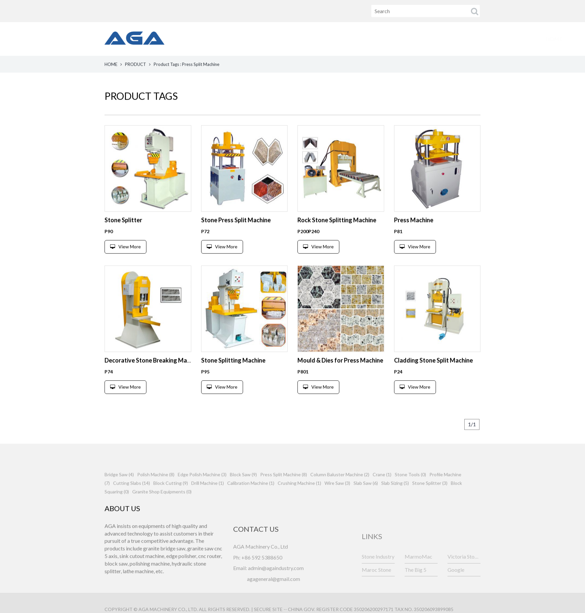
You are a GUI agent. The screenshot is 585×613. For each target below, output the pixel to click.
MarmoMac (418, 572)
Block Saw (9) (243, 491)
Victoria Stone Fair (463, 572)
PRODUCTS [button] (252, 39)
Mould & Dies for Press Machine (340, 377)
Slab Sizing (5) (395, 499)
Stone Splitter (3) (429, 499)
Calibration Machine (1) (250, 499)
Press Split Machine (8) (283, 491)
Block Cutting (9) (170, 499)
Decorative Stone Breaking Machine (153, 377)
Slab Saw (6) (366, 499)
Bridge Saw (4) (119, 491)
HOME (204, 39)
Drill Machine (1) (207, 499)
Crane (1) (382, 491)
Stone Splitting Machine (233, 377)
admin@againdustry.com (276, 595)
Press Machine (413, 237)
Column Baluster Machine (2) (339, 491)
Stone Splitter (123, 237)
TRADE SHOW (431, 39)
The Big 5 (415, 585)
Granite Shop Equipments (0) (162, 508)
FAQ (385, 39)
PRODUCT (135, 65)
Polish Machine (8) (155, 491)
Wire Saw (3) (337, 499)
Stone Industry (378, 572)
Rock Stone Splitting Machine (336, 237)
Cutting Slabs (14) (131, 499)
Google (455, 585)
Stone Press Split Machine (236, 237)
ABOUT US (305, 39)
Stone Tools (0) (410, 491)
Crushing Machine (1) (299, 499)
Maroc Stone (376, 585)
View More (125, 264)
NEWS (349, 39)
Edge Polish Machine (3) (202, 491)
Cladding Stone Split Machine (433, 377)
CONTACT (485, 39)
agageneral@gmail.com (273, 606)
